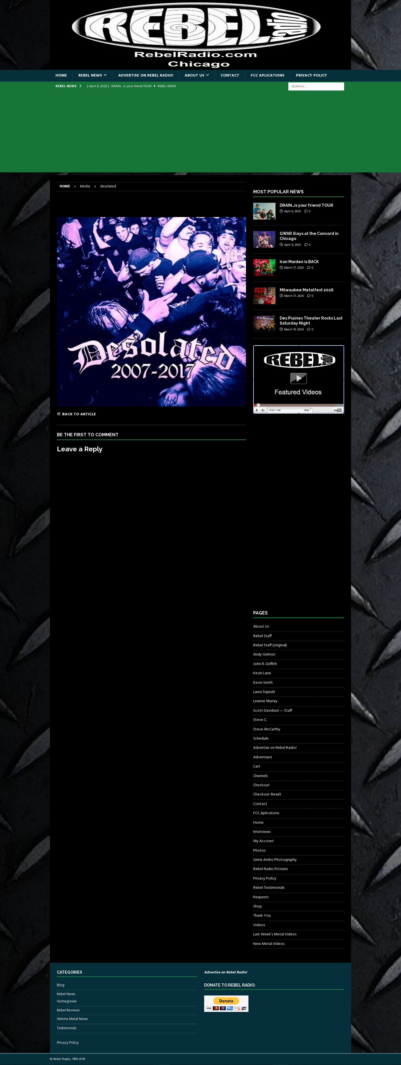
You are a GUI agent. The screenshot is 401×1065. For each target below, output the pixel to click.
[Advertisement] (200, 133)
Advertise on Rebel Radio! (145, 75)
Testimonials (66, 1028)
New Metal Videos (268, 944)
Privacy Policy (311, 75)
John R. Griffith (265, 664)
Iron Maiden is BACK (299, 261)
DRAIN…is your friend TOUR (306, 205)
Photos (259, 850)
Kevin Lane (262, 673)
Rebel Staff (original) (270, 645)
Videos (259, 925)
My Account (263, 841)
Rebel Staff (262, 636)
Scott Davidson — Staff (272, 710)
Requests (261, 897)
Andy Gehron (264, 654)
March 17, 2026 (294, 267)
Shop (257, 906)
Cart (256, 766)
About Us (194, 75)
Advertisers (262, 757)
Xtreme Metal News (72, 1019)
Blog (60, 985)
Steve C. (260, 720)
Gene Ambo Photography (275, 860)
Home (61, 75)
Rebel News (90, 75)
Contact (230, 75)
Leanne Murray (265, 701)
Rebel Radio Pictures (270, 869)
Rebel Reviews (68, 1010)
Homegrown (67, 1001)
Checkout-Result (267, 794)
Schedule (261, 738)
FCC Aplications (267, 75)
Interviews (261, 832)
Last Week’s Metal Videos (274, 934)
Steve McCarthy (266, 729)
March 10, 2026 (294, 329)
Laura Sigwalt (264, 692)
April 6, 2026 (292, 211)
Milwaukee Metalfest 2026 (307, 290)
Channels (260, 776)
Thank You (262, 915)
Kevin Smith (263, 683)
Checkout (261, 785)
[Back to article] (103, 414)
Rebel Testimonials (268, 888)
